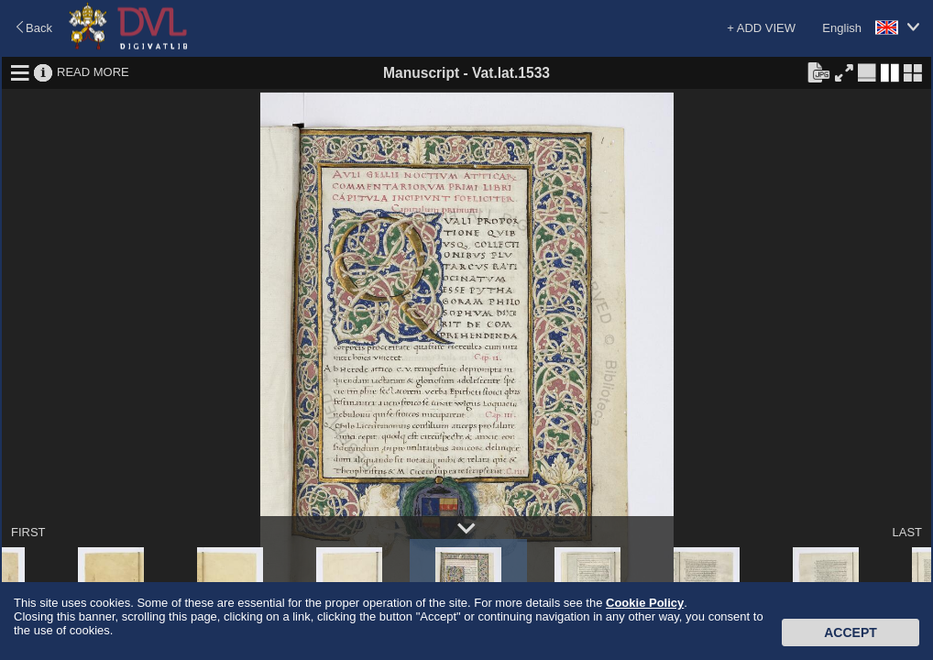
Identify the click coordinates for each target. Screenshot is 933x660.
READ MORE (93, 72)
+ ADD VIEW (761, 28)
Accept (850, 632)
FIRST (28, 532)
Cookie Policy (645, 603)
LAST (907, 532)
